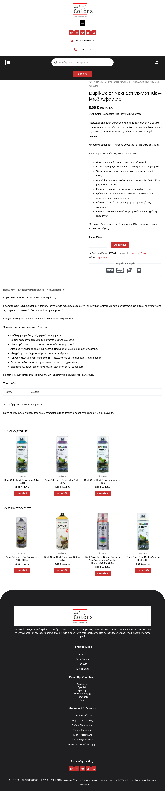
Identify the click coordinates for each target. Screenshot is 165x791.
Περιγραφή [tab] (9, 290)
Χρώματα (135, 254)
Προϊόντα (109, 82)
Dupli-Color (102, 258)
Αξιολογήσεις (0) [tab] (58, 290)
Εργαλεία (82, 687)
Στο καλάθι (120, 245)
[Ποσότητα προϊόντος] (98, 245)
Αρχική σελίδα (96, 82)
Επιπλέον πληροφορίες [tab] (32, 290)
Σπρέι (118, 82)
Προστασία (82, 696)
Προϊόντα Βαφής (82, 693)
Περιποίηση (82, 690)
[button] (82, 23)
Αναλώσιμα (83, 684)
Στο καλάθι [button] (22, 495)
